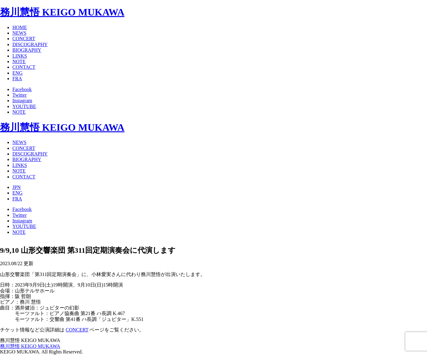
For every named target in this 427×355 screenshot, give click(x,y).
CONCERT (23, 38)
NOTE (19, 61)
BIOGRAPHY (26, 50)
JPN (16, 187)
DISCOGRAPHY (30, 44)
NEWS (19, 33)
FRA (17, 78)
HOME (19, 27)
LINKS (19, 56)
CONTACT (23, 67)
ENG (17, 73)
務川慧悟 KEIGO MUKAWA (62, 12)
